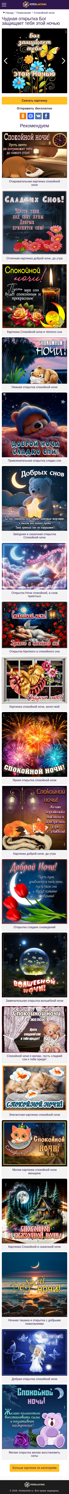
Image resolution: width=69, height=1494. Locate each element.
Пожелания (23, 12)
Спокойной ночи (44, 12)
